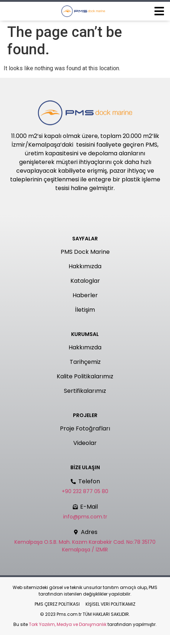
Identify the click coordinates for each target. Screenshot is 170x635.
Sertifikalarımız (85, 391)
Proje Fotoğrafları (85, 428)
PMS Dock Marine (85, 252)
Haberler (85, 295)
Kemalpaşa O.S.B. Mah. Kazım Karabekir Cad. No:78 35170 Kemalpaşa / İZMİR (85, 545)
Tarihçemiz (85, 362)
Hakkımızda (85, 266)
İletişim (85, 310)
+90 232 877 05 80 (85, 491)
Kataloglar (85, 281)
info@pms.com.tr (85, 516)
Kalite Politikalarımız (85, 376)
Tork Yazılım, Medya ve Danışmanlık (67, 624)
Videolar (85, 443)
